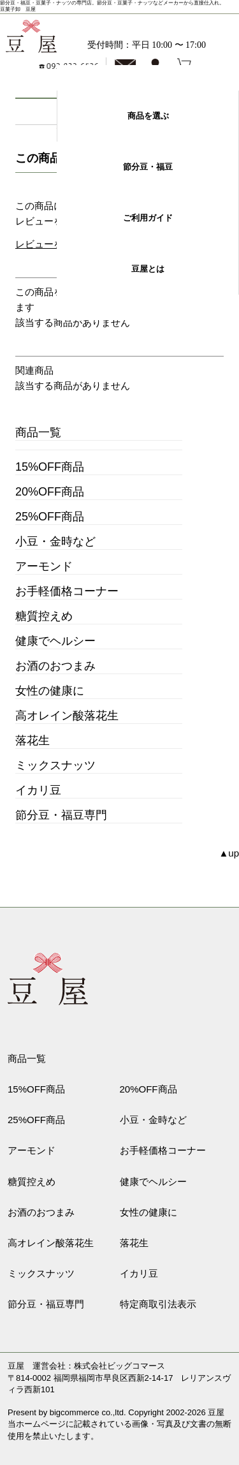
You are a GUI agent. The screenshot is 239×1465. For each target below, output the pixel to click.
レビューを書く (48, 244)
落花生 (32, 740)
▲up (229, 853)
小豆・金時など (55, 541)
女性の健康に (49, 690)
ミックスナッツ (55, 765)
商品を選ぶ (148, 116)
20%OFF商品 (49, 491)
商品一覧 (38, 432)
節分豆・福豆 (148, 167)
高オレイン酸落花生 (67, 715)
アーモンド (44, 566)
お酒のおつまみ (55, 665)
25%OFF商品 (49, 516)
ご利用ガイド (148, 218)
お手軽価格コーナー (67, 591)
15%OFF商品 (49, 466)
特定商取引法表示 (158, 1304)
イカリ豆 (38, 790)
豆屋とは (147, 269)
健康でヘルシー (55, 641)
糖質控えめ (44, 616)
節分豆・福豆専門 (61, 815)
